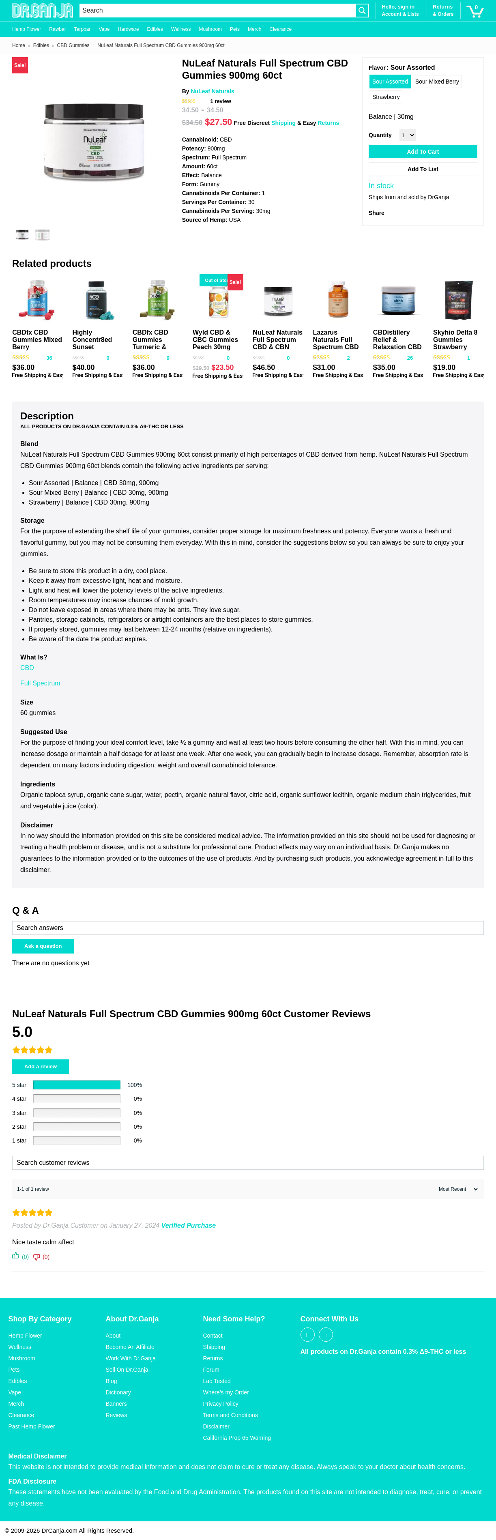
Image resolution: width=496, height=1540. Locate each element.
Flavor (377, 67)
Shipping (283, 123)
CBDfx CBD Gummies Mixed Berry (37, 339)
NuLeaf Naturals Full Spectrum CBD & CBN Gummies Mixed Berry (278, 347)
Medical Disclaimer (38, 1456)
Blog (111, 1381)
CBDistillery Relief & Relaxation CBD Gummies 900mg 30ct (397, 347)
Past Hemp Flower (32, 1426)
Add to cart (423, 151)
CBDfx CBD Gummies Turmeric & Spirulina (150, 343)
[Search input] (217, 10)
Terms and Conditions (230, 1415)
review (220, 101)
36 (49, 358)
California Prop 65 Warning (237, 1438)
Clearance (280, 29)
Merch (254, 29)
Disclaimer (216, 1426)
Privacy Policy (220, 1403)
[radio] (390, 81)
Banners (116, 1403)
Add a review (40, 1066)
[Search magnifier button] (362, 10)
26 (410, 358)
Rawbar (57, 29)
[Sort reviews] (457, 1189)
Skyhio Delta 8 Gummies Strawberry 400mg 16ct (455, 343)
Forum (211, 1369)
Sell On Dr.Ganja (127, 1369)
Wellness (181, 29)
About (113, 1335)
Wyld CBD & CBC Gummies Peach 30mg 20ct (215, 343)
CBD (27, 667)
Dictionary (118, 1392)
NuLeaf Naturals (212, 91)
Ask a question (43, 946)
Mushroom (210, 29)
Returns (328, 123)
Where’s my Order (226, 1392)
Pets (235, 29)
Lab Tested (217, 1381)
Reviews (116, 1415)
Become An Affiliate (130, 1347)
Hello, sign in (398, 7)
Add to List (423, 169)
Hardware (128, 29)
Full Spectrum (41, 683)
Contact (213, 1335)
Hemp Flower (26, 29)
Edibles (155, 29)
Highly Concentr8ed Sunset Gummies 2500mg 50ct (92, 347)
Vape (104, 29)
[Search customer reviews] (248, 1163)
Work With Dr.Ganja (131, 1358)
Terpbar (82, 29)
